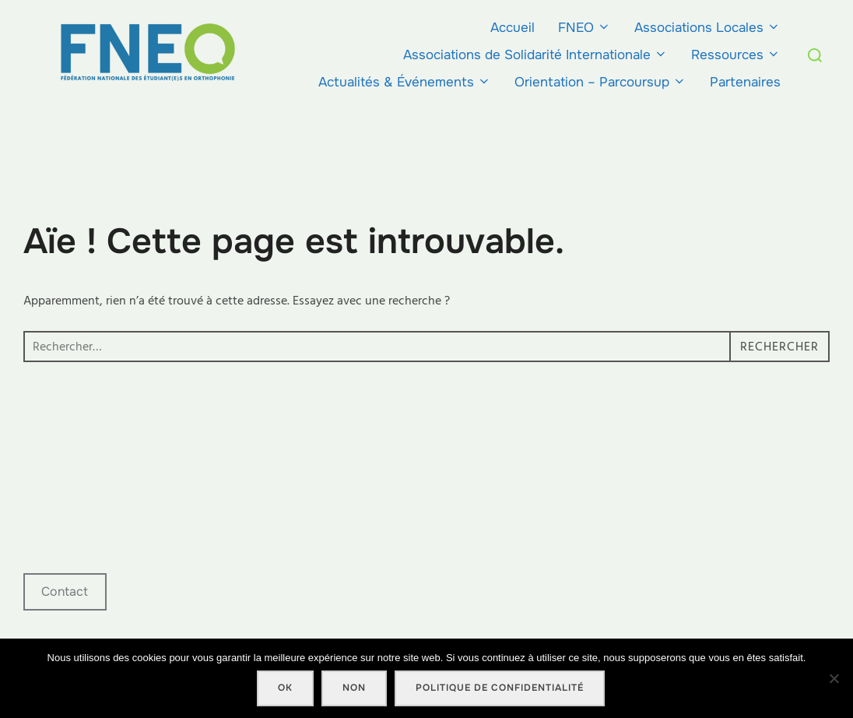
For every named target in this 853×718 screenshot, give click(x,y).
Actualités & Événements (404, 82)
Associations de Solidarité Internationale (535, 55)
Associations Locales (707, 27)
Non (354, 687)
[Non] (833, 678)
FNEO (584, 27)
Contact (64, 591)
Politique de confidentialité (500, 687)
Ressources (736, 55)
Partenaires (745, 82)
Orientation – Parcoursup (600, 82)
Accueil (512, 27)
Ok (285, 687)
